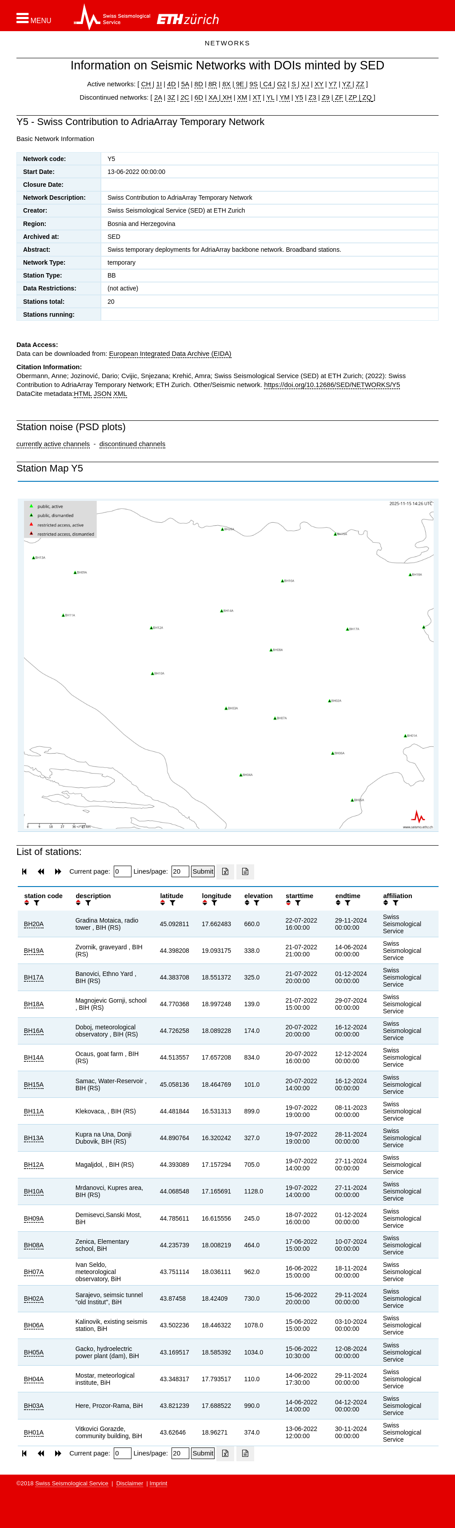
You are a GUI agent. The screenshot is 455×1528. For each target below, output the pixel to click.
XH (226, 97)
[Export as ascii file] (245, 871)
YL (270, 97)
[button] (34, 18)
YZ (347, 84)
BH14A (34, 1057)
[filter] (36, 903)
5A (185, 84)
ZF (338, 97)
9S (254, 84)
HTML (83, 393)
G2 (281, 84)
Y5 (299, 97)
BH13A (34, 1137)
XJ (305, 84)
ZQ (365, 97)
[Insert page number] (123, 871)
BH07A (34, 1271)
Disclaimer (130, 1483)
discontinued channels (132, 444)
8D (199, 84)
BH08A (34, 1245)
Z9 (326, 97)
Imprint (159, 1483)
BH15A (34, 1084)
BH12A (34, 1164)
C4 (267, 84)
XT (257, 97)
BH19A (34, 950)
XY (319, 84)
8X (226, 84)
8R (212, 84)
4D (171, 84)
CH (147, 84)
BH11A (34, 1111)
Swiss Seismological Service (71, 1483)
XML (120, 393)
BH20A (34, 923)
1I (159, 84)
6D (199, 97)
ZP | (353, 97)
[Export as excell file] (225, 871)
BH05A (34, 1352)
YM (284, 97)
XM (242, 97)
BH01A (34, 1432)
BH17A (34, 977)
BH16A (34, 1030)
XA (213, 97)
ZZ (360, 84)
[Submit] (203, 871)
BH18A (34, 1004)
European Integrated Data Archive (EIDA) (170, 353)
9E (240, 84)
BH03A (34, 1405)
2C (184, 97)
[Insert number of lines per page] (180, 871)
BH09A (34, 1218)
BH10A (34, 1191)
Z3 (312, 97)
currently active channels (53, 444)
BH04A (34, 1379)
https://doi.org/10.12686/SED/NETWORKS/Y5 (332, 384)
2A (158, 97)
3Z (172, 97)
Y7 (333, 84)
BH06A (34, 1325)
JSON (103, 393)
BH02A (34, 1298)
